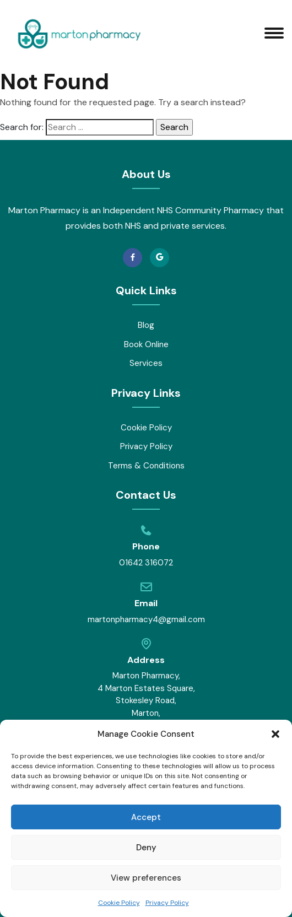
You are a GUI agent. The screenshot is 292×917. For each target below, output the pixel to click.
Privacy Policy (167, 902)
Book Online (146, 344)
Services (146, 363)
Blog (146, 325)
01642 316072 (146, 562)
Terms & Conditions (146, 465)
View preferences (146, 877)
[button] (275, 734)
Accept (146, 817)
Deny (146, 847)
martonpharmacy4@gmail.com (146, 619)
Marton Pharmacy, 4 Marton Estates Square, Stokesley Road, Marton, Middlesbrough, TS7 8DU (146, 706)
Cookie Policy (119, 902)
